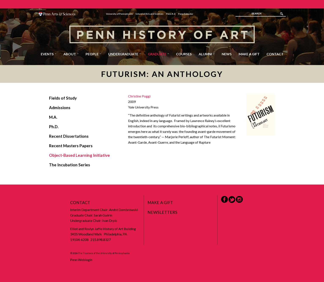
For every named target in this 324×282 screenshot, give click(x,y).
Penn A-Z (170, 14)
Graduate (158, 54)
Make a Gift (249, 54)
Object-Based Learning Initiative (79, 155)
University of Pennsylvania (119, 14)
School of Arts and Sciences (149, 14)
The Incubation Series (69, 164)
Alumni (207, 54)
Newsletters (162, 212)
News (227, 54)
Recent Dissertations (69, 136)
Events (48, 54)
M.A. (53, 117)
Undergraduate (124, 54)
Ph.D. (54, 126)
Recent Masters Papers (71, 145)
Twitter (231, 199)
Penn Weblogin (81, 260)
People (93, 54)
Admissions (59, 107)
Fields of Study (63, 98)
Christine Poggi (139, 96)
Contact (275, 54)
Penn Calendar (185, 14)
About (71, 54)
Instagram (239, 199)
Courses (184, 54)
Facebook (224, 199)
